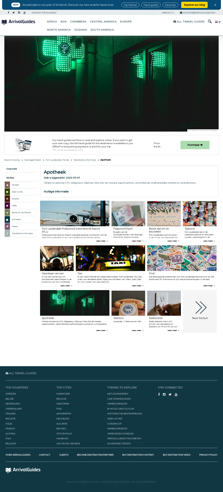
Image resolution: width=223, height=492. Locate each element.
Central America (103, 21)
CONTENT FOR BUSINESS (44, 12)
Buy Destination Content (138, 455)
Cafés (14, 205)
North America (59, 29)
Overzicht (11, 169)
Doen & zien (17, 192)
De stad (15, 185)
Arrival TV (168, 12)
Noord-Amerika (12, 160)
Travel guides (151, 4)
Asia (63, 21)
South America (102, 29)
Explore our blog (194, 4)
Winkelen (16, 219)
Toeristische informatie (85, 160)
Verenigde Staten (32, 160)
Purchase (194, 145)
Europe (126, 21)
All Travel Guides (189, 21)
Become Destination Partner (95, 455)
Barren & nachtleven (21, 212)
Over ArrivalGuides (18, 455)
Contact (44, 455)
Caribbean (78, 21)
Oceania (80, 29)
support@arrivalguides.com (197, 12)
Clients (63, 455)
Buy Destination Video (177, 455)
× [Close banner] (215, 5)
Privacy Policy (208, 455)
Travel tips (170, 4)
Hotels (15, 226)
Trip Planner (130, 4)
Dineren (15, 199)
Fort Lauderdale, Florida (57, 160)
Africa (52, 21)
